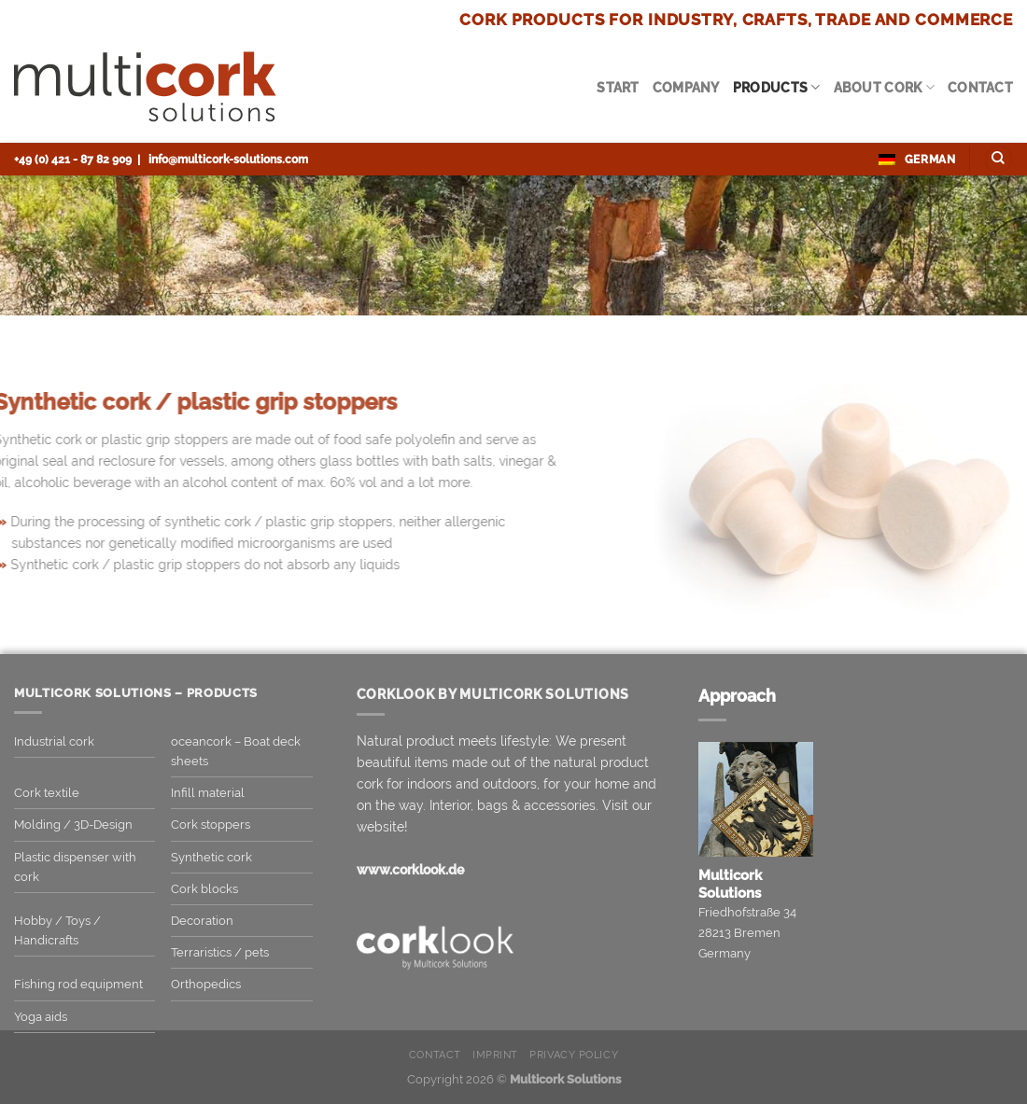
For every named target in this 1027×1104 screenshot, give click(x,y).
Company (686, 87)
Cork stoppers (210, 824)
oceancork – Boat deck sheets (236, 751)
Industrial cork (54, 741)
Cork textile (46, 793)
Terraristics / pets (220, 952)
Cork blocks (204, 889)
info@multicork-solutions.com (228, 159)
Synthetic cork (211, 857)
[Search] (998, 160)
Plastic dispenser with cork (75, 867)
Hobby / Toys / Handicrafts (57, 930)
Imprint (495, 1055)
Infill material (208, 793)
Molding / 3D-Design (73, 824)
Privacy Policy (573, 1055)
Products (777, 87)
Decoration (202, 921)
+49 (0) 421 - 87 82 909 (73, 159)
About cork (884, 87)
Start (618, 87)
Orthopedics (206, 984)
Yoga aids (40, 1017)
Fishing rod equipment (78, 984)
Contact (980, 87)
